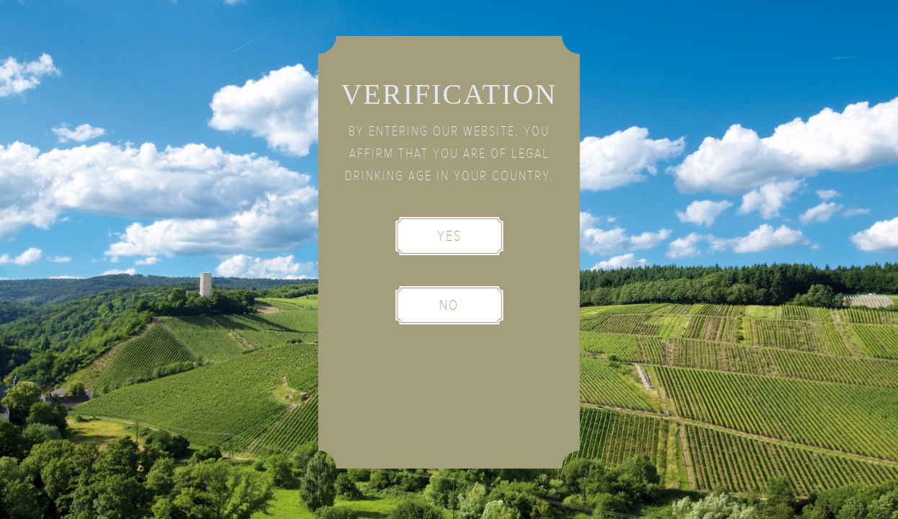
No (449, 305)
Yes (449, 236)
